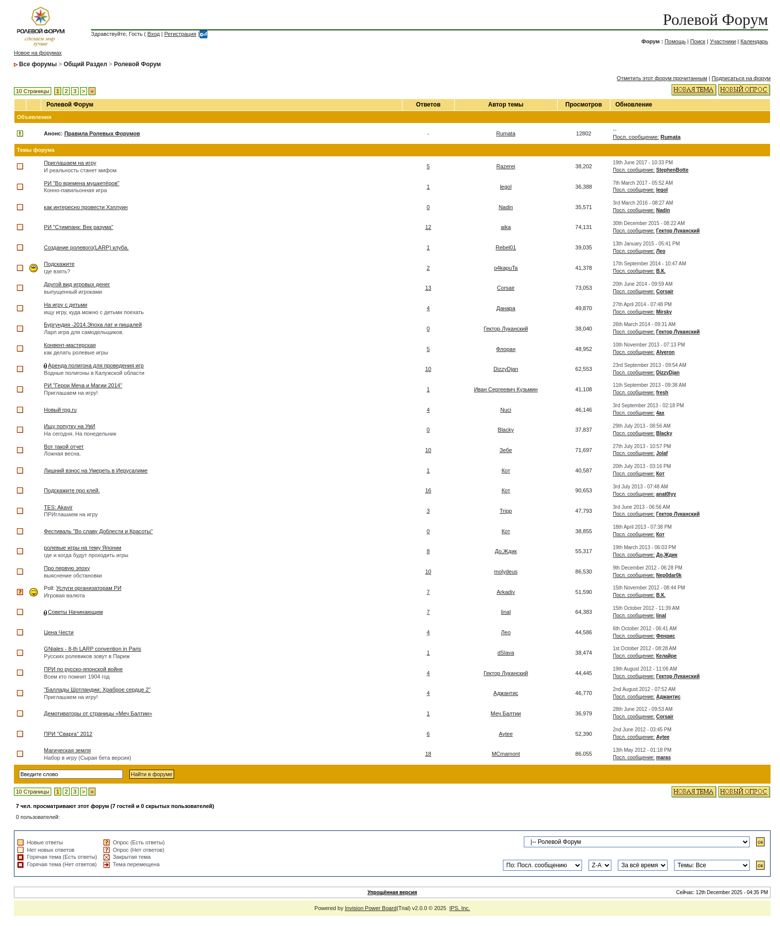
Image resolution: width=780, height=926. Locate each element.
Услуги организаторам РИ (88, 588)
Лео (661, 251)
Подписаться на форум (741, 78)
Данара (505, 308)
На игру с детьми (65, 305)
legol (505, 187)
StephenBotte (672, 170)
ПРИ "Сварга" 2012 (68, 734)
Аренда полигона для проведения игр (95, 365)
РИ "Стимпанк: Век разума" (78, 227)
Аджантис (505, 693)
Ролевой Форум (715, 19)
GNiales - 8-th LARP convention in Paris (92, 649)
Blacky (506, 430)
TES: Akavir (58, 507)
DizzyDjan (505, 369)
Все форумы (38, 64)
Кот (505, 470)
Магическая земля (67, 750)
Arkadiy (505, 592)
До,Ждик (506, 551)
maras (663, 757)
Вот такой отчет (64, 447)
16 (428, 490)
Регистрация (180, 34)
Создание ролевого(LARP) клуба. (86, 247)
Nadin (505, 207)
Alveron (665, 352)
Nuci (505, 410)
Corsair (505, 288)
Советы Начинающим (75, 612)
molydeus (505, 572)
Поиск (697, 41)
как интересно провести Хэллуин (85, 207)
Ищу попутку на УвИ (69, 426)
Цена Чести (59, 632)
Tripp (505, 511)
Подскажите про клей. (71, 490)
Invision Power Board (370, 908)
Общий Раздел (85, 64)
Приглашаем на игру (70, 163)
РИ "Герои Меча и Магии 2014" (83, 385)
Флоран (505, 349)
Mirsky (664, 312)
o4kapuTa (506, 268)
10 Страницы (32, 91)
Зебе (505, 450)
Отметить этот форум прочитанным (662, 78)
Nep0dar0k (669, 575)
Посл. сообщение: (636, 137)
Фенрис (665, 636)
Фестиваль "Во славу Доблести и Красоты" (98, 531)
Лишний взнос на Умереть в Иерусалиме (95, 470)
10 (428, 369)
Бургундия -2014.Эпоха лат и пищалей (93, 325)
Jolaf (662, 453)
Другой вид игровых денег (77, 284)
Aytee (506, 734)
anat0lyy (666, 494)
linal (506, 612)
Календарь (754, 41)
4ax (660, 413)
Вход (153, 34)
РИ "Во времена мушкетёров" (81, 183)
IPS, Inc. (459, 908)
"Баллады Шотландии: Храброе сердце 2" (97, 690)
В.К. (661, 271)
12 (428, 227)
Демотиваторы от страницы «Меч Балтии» (98, 713)
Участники (723, 41)
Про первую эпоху (67, 568)
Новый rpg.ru (60, 410)
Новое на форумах (38, 53)
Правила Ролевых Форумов (102, 133)
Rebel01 (505, 247)
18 (428, 754)
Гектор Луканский (678, 230)
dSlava (505, 653)
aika (506, 227)
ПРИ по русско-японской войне (83, 669)
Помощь (675, 41)
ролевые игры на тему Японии (82, 548)
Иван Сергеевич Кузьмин (506, 389)
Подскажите (59, 264)
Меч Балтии (505, 713)
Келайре (666, 656)
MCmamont (505, 754)
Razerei (505, 166)
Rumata (506, 133)
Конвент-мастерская (70, 345)
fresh (662, 392)
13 (428, 288)
